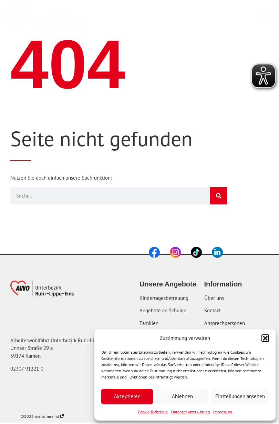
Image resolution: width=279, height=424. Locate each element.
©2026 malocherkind (42, 416)
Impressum (222, 411)
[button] (265, 338)
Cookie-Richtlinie (153, 411)
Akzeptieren (127, 396)
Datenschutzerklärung (190, 411)
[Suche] (218, 195)
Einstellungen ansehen (240, 396)
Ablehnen (182, 396)
